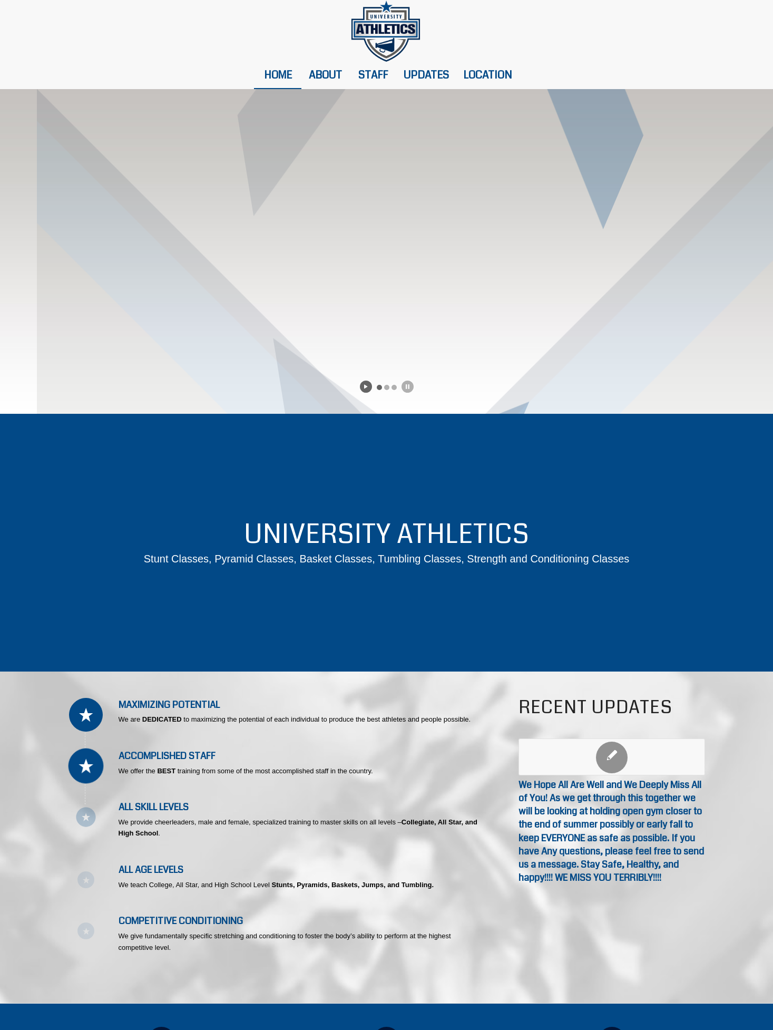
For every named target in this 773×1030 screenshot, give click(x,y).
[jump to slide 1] (379, 387)
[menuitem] (277, 75)
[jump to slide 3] (394, 387)
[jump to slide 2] (386, 387)
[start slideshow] (366, 387)
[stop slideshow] (407, 387)
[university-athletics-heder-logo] (386, 31)
